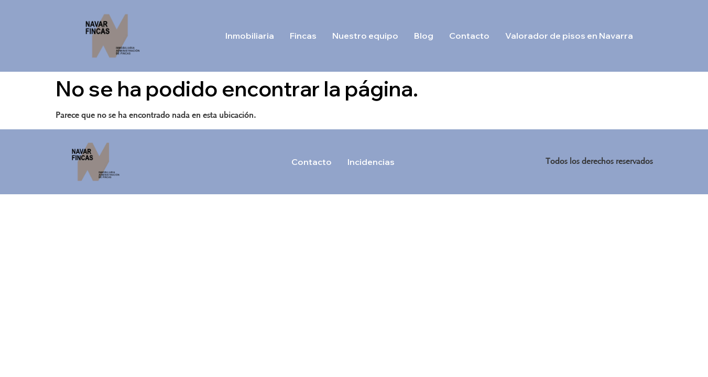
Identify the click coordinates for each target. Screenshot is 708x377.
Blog (423, 35)
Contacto (469, 35)
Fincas (303, 35)
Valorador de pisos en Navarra (569, 35)
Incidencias (371, 162)
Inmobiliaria (249, 35)
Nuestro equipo (365, 35)
